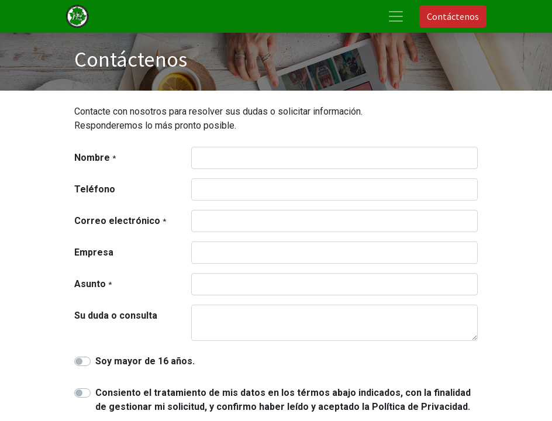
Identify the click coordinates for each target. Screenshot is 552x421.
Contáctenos (453, 16)
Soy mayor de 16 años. (145, 361)
